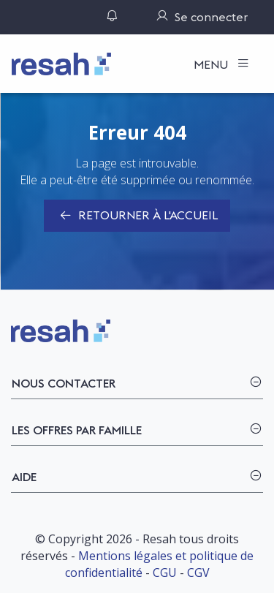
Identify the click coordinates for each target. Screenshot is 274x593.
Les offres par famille (77, 430)
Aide (24, 476)
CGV (198, 572)
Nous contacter (63, 383)
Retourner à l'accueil (137, 216)
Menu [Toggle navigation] (212, 64)
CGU (165, 572)
